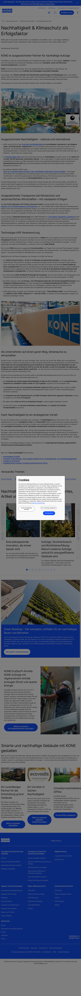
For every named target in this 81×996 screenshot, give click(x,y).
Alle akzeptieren (49, 513)
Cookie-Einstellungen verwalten (26, 508)
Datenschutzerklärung (38, 503)
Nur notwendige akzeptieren (48, 508)
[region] (40, 498)
